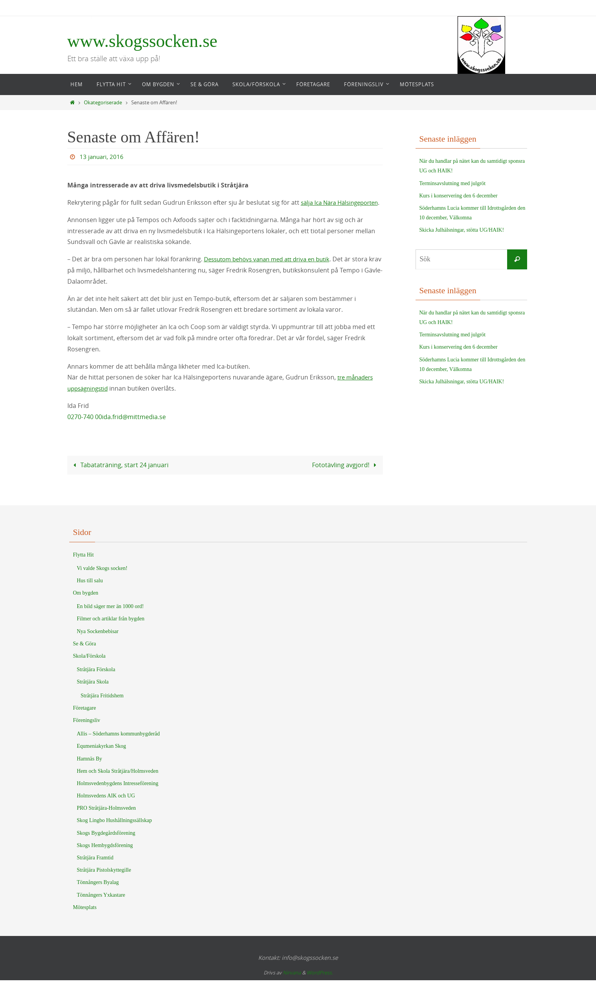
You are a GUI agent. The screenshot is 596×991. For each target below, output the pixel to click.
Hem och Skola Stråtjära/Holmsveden (118, 782)
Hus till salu (90, 591)
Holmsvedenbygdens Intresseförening (118, 794)
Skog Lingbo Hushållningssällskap (114, 831)
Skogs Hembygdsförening (105, 856)
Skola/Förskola (89, 667)
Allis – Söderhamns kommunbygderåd (118, 744)
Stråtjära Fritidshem (102, 706)
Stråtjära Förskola (96, 680)
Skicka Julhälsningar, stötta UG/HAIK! (461, 230)
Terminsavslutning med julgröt (452, 183)
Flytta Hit (83, 565)
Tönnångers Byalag (98, 893)
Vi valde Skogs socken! (102, 579)
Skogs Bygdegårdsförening (106, 844)
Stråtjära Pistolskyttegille (104, 881)
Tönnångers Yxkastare (101, 906)
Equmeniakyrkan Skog (101, 757)
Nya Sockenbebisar (98, 642)
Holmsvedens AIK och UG (106, 806)
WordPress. (320, 983)
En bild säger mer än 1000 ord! (110, 617)
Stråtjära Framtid (95, 868)
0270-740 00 (84, 428)
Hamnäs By (89, 769)
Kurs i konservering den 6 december (458, 196)
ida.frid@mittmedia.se (134, 428)
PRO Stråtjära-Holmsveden (106, 819)
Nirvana (292, 983)
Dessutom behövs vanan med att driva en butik (272, 270)
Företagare (84, 719)
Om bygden (85, 604)
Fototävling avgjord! (345, 475)
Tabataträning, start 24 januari (119, 475)
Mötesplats (85, 918)
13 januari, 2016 (102, 156)
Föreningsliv (86, 731)
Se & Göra (84, 654)
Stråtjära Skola (93, 692)
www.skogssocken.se (142, 41)
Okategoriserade (103, 102)
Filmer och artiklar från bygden (111, 629)
